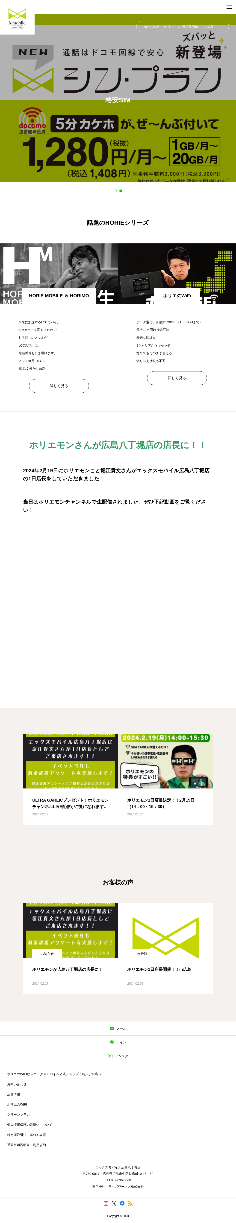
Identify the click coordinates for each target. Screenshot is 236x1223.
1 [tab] (115, 191)
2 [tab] (120, 191)
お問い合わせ (17, 1084)
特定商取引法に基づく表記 (26, 1134)
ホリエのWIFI (17, 1104)
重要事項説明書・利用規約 (26, 1145)
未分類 (142, 953)
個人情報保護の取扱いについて (29, 1124)
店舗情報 (13, 1094)
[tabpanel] (118, 98)
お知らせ (47, 953)
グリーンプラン (18, 1114)
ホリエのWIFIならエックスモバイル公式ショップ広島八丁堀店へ (54, 1074)
